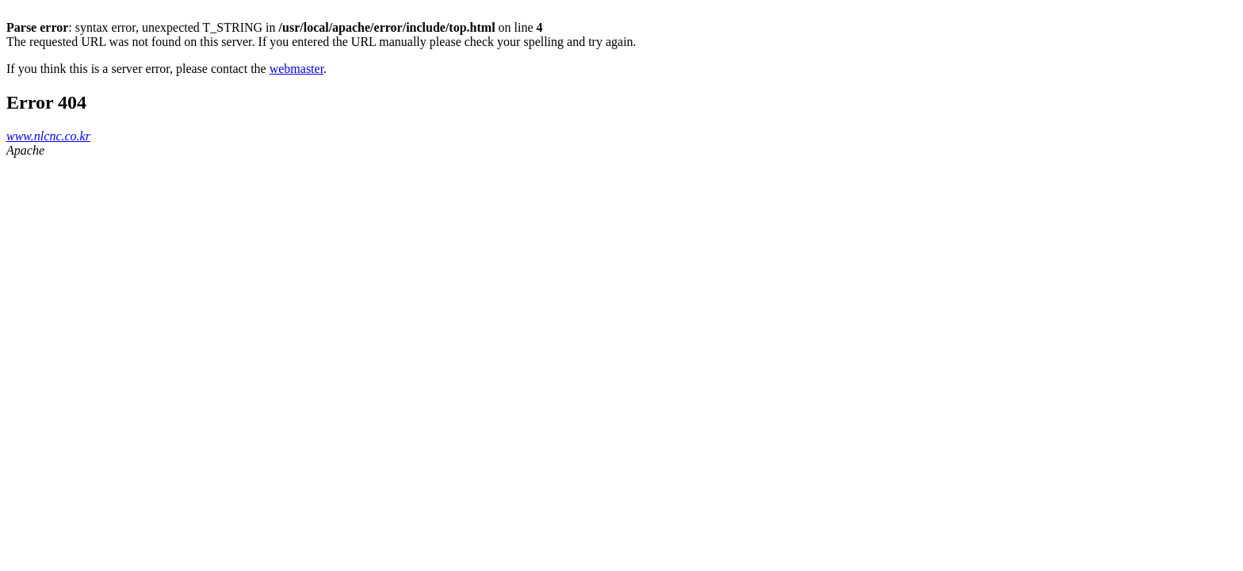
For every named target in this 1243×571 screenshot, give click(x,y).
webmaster (296, 68)
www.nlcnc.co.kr (48, 136)
